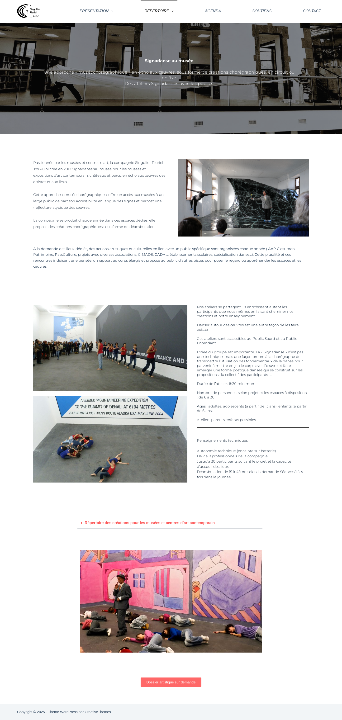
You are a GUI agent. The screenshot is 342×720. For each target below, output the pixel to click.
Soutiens (262, 11)
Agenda (213, 11)
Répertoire (160, 11)
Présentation (97, 11)
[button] (170, 523)
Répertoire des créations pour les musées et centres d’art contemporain (150, 523)
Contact (312, 11)
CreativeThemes (98, 712)
